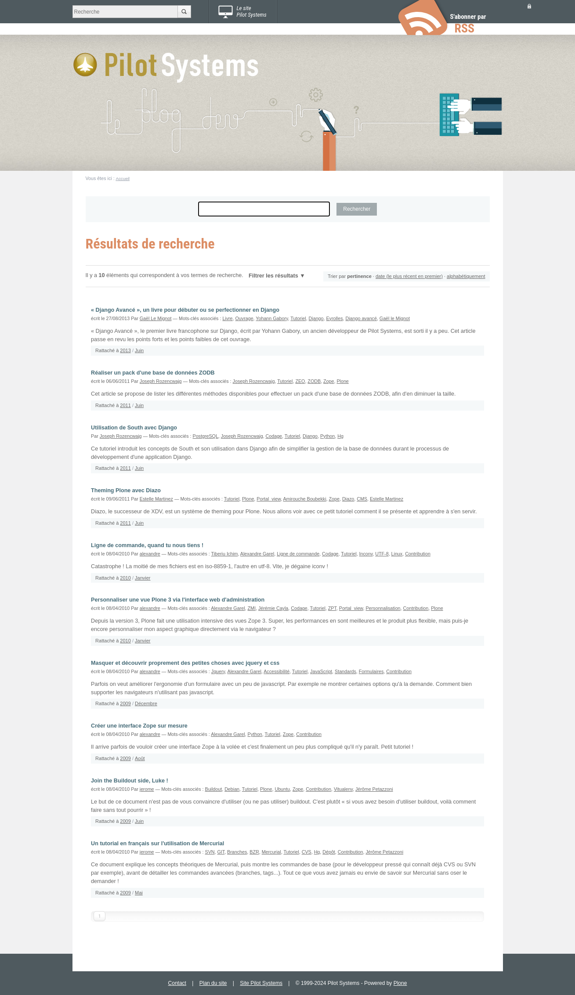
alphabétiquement (466, 276)
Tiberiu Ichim (224, 553)
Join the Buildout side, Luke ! (129, 781)
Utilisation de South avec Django (134, 428)
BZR (254, 851)
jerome (147, 789)
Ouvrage (244, 318)
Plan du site (213, 983)
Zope (328, 381)
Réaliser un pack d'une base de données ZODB (153, 373)
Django (316, 318)
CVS (306, 851)
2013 (125, 350)
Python (327, 436)
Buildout (213, 789)
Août (140, 758)
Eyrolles (334, 318)
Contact (177, 983)
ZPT (332, 608)
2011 (125, 405)
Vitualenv (343, 789)
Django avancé (360, 318)
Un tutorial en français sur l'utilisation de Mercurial (157, 843)
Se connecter (529, 6)
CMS (362, 498)
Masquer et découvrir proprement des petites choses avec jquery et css (185, 663)
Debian (231, 789)
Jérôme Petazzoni (374, 789)
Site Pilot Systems (261, 983)
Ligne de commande (298, 553)
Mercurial (271, 851)
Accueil (123, 178)
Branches (237, 851)
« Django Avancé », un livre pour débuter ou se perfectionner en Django (185, 310)
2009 (125, 703)
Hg (340, 436)
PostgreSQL (205, 436)
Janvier (142, 577)
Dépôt (328, 851)
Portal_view (269, 498)
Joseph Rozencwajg (161, 381)
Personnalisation (382, 608)
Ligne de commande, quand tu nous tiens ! (147, 545)
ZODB (314, 381)
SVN (210, 851)
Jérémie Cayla (273, 608)
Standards (345, 671)
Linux (397, 553)
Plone (342, 381)
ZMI (252, 608)
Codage (274, 436)
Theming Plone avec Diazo (126, 490)
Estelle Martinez (156, 498)
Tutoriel (298, 318)
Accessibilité (276, 671)
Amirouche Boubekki (304, 498)
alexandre (150, 553)
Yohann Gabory (272, 318)
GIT (220, 851)
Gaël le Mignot (395, 318)
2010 (125, 577)
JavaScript (321, 671)
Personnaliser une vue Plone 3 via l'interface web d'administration (177, 600)
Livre (227, 318)
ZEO (300, 381)
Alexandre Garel (257, 553)
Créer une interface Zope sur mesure (139, 726)
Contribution (417, 553)
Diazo (348, 498)
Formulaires (371, 671)
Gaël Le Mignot (156, 318)
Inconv (366, 553)
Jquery (218, 671)
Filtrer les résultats (273, 276)
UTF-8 (381, 553)
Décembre (146, 703)
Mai (139, 892)
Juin (139, 350)
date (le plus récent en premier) (409, 276)
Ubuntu (282, 789)
